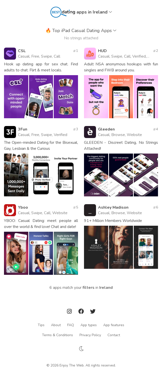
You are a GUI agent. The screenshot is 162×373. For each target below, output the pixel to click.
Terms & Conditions (57, 334)
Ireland (106, 287)
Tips (41, 324)
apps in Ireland (94, 12)
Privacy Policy (90, 334)
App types (88, 324)
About (56, 324)
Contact (114, 334)
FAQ (70, 324)
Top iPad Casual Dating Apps (81, 31)
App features (113, 324)
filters (88, 287)
